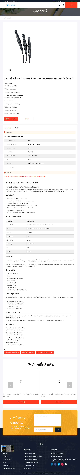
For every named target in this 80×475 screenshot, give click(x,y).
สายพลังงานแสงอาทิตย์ (29, 453)
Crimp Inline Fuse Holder (28, 352)
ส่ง (58, 430)
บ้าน (4, 18)
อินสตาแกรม (62, 464)
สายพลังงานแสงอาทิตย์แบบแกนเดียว (33, 456)
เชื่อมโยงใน (52, 464)
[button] (10, 385)
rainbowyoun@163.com (59, 1)
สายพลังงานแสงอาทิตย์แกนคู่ (31, 459)
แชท (71, 5)
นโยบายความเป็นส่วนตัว (9, 468)
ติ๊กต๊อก (66, 464)
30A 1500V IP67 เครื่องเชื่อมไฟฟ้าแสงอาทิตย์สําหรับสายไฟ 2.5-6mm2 (58, 395)
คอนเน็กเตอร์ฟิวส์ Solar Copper (44, 352)
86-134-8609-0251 (72, 1)
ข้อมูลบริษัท (5, 453)
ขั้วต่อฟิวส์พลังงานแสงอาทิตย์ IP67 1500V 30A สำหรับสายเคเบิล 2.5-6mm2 (21, 395)
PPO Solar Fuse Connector (12, 352)
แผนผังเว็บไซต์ (6, 465)
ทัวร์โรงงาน (5, 456)
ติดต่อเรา (5, 462)
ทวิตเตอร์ (59, 464)
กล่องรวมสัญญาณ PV (29, 468)
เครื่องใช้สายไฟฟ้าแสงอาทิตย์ (31, 462)
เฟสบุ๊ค (55, 464)
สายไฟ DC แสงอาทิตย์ (29, 465)
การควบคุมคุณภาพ (7, 459)
